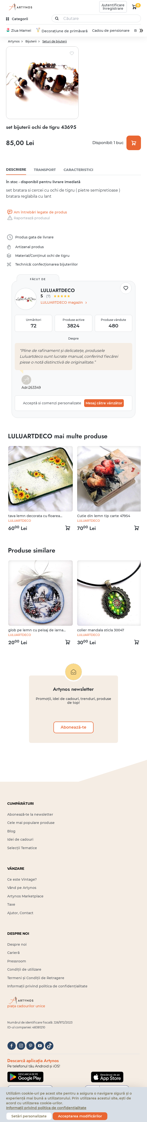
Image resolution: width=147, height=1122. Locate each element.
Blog (11, 831)
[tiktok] (49, 1046)
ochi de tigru (58, 256)
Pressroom (16, 961)
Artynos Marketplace (25, 896)
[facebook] (11, 1046)
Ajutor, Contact (20, 913)
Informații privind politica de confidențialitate (47, 986)
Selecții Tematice (22, 848)
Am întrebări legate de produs (36, 212)
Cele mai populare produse (31, 823)
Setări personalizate (29, 1116)
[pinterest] (30, 1046)
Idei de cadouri (20, 839)
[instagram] (21, 1046)
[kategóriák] (17, 19)
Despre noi (17, 945)
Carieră (13, 953)
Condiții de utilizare (24, 970)
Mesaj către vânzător (104, 403)
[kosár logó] (134, 7)
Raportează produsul (28, 218)
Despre (73, 339)
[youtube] (40, 1046)
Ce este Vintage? (22, 880)
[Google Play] (25, 1077)
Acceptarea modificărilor (80, 1116)
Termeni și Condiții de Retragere (35, 978)
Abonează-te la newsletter (30, 815)
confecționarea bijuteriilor (55, 264)
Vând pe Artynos (21, 888)
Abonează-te (73, 727)
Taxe (11, 904)
